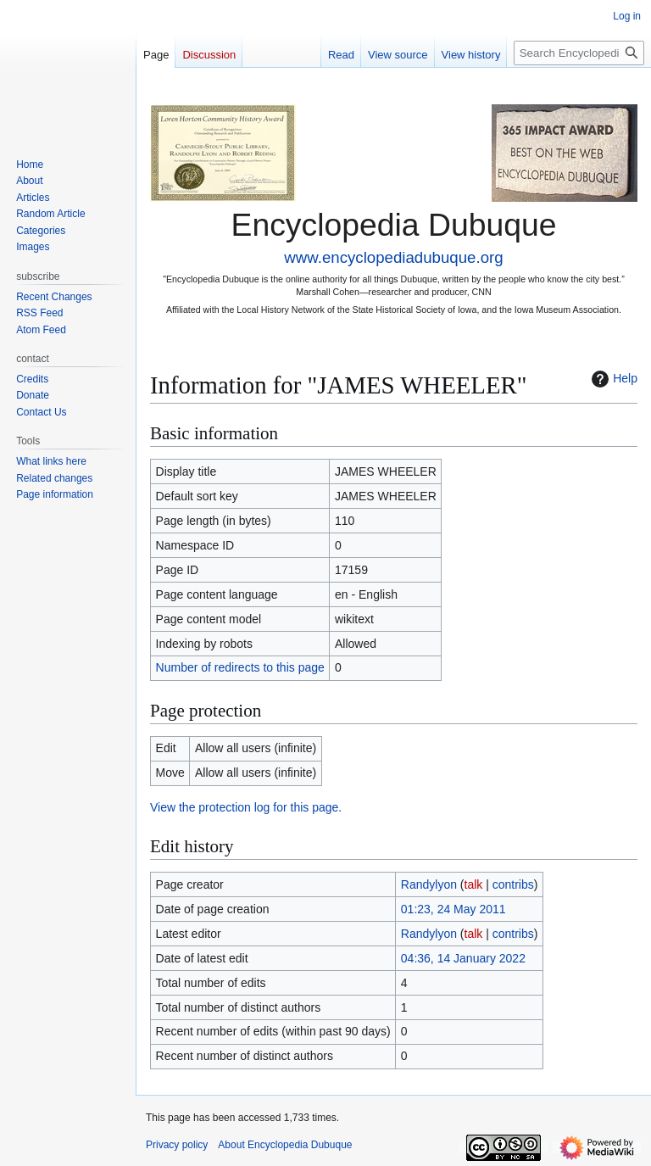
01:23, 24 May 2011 (453, 909)
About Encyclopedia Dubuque (285, 1145)
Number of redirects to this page (240, 667)
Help (612, 379)
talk (474, 884)
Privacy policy (177, 1145)
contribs (513, 884)
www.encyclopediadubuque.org (393, 257)
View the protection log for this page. (246, 807)
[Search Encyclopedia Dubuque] (579, 53)
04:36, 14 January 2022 (463, 958)
